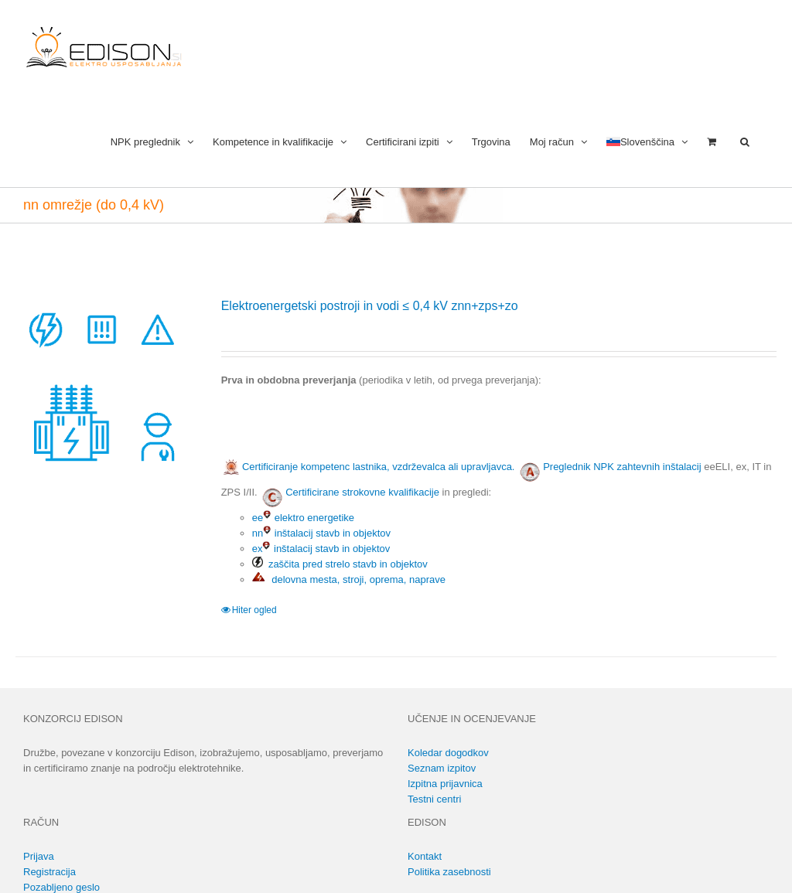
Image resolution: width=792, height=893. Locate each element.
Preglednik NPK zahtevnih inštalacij (622, 466)
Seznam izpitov (442, 768)
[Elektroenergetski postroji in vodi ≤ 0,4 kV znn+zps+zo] (102, 384)
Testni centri (434, 799)
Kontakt (425, 856)
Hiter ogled (254, 610)
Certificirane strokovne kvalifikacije (362, 492)
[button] (744, 140)
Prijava (38, 856)
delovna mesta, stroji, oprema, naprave (349, 579)
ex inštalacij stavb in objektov (321, 548)
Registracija (49, 872)
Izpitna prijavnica (445, 783)
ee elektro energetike (303, 517)
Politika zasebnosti (449, 872)
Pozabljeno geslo (61, 887)
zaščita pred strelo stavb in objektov (340, 564)
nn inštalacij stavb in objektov (321, 533)
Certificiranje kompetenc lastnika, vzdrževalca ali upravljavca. (368, 466)
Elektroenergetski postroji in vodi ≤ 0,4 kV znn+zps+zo (369, 305)
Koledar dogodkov (448, 752)
